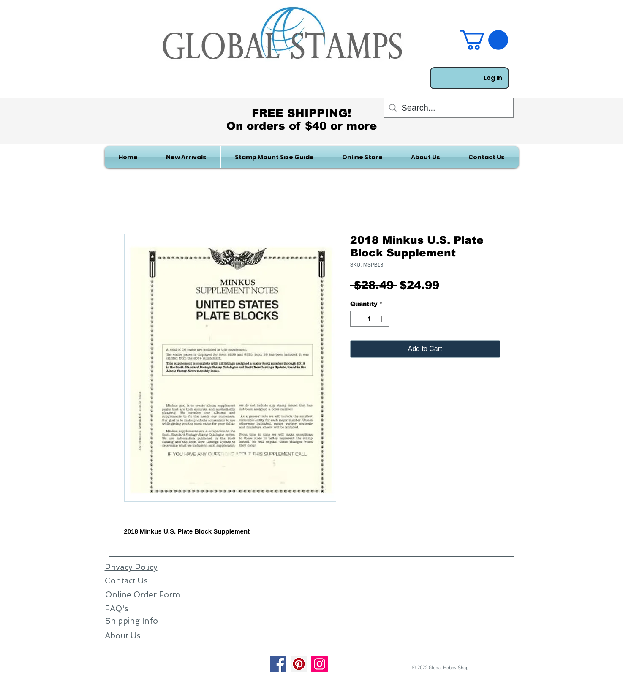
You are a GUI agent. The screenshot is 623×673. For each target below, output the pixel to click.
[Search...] (448, 107)
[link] (484, 40)
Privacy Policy (131, 567)
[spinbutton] (369, 318)
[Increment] (382, 318)
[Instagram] (319, 664)
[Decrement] (356, 318)
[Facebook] (278, 664)
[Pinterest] (299, 664)
